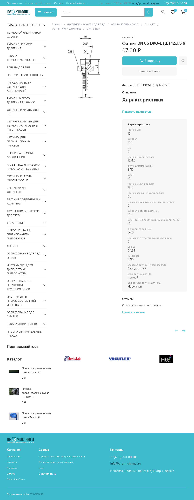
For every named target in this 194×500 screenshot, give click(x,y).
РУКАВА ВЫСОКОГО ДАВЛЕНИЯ (19, 46)
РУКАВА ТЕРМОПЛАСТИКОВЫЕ (21, 58)
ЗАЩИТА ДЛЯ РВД (18, 67)
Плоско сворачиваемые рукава (24, 333)
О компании (14, 3)
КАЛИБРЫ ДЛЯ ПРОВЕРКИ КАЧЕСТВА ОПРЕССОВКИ (24, 166)
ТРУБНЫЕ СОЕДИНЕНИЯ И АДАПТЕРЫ (23, 201)
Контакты (31, 3)
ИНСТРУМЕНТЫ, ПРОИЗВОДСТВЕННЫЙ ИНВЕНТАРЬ (21, 300)
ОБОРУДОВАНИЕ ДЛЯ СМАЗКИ (20, 314)
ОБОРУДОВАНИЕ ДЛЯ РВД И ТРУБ (23, 255)
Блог (41, 467)
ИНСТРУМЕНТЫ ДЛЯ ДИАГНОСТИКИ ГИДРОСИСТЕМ (20, 269)
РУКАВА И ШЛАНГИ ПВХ (22, 324)
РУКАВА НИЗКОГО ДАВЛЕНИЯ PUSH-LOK (21, 100)
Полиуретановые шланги (25, 75)
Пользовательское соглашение (56, 462)
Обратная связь (47, 473)
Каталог (46, 12)
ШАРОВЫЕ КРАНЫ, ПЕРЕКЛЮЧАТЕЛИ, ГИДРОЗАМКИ (19, 234)
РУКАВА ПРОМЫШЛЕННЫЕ (24, 25)
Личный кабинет (76, 3)
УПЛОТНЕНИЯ (15, 222)
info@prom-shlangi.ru (145, 3)
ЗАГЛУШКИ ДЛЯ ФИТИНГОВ (17, 190)
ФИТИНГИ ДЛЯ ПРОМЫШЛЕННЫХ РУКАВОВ (18, 141)
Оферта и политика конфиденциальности (62, 456)
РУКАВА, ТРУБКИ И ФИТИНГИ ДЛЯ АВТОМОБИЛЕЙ (19, 86)
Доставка (45, 3)
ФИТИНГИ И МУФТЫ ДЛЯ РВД (23, 112)
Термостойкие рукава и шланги (24, 34)
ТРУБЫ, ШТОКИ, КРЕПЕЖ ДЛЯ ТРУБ (23, 213)
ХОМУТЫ (12, 246)
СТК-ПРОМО (36, 494)
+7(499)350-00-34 (175, 3)
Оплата (58, 3)
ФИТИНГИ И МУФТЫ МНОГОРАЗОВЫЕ (19, 178)
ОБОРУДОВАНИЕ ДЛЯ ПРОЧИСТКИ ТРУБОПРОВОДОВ (20, 285)
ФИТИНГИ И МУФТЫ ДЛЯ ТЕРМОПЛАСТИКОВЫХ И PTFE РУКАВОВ (23, 125)
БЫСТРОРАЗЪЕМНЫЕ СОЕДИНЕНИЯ (20, 155)
